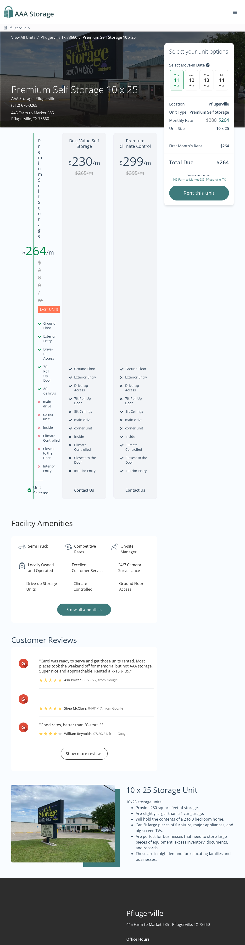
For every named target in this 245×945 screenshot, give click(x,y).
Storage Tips (210, 911)
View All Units (23, 37)
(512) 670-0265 (24, 105)
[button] (12, 925)
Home (111, 901)
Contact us (199, 834)
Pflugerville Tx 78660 (59, 37)
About (111, 920)
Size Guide (208, 920)
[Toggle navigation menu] (237, 12)
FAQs (203, 901)
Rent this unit (199, 193)
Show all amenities (84, 442)
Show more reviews (84, 586)
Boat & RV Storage (168, 901)
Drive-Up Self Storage (171, 929)
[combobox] (46, 909)
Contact (113, 929)
